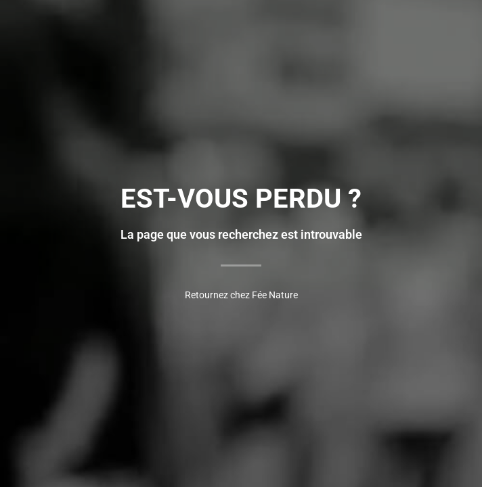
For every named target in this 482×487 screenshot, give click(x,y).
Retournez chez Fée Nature (241, 294)
